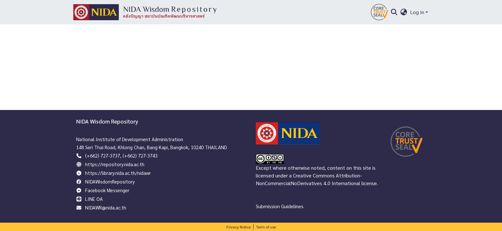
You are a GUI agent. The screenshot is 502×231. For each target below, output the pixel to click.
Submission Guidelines (280, 206)
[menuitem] (404, 12)
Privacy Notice (238, 226)
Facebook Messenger (107, 190)
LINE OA (94, 199)
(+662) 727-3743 (140, 155)
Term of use (266, 226)
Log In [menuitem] (417, 12)
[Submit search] (394, 12)
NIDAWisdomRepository (110, 181)
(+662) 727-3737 (102, 155)
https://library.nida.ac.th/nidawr (118, 173)
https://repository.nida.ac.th (114, 164)
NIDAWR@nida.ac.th (105, 207)
